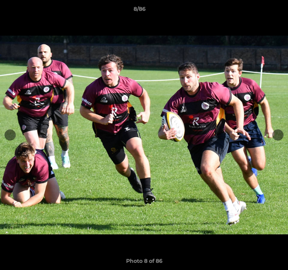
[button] (261, 11)
